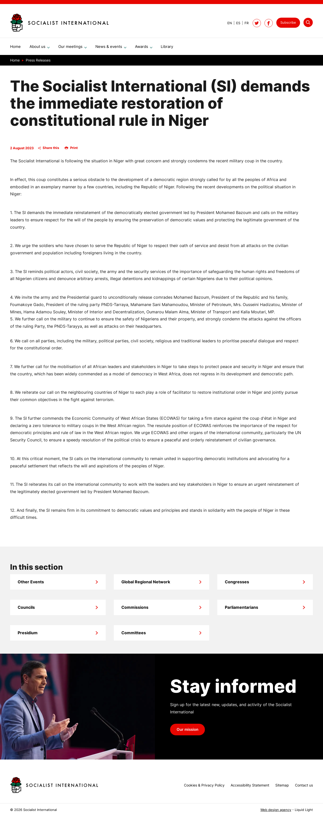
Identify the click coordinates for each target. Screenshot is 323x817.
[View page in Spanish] (236, 23)
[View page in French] (244, 23)
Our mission (187, 731)
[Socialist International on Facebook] (268, 23)
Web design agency (275, 810)
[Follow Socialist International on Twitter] (256, 23)
